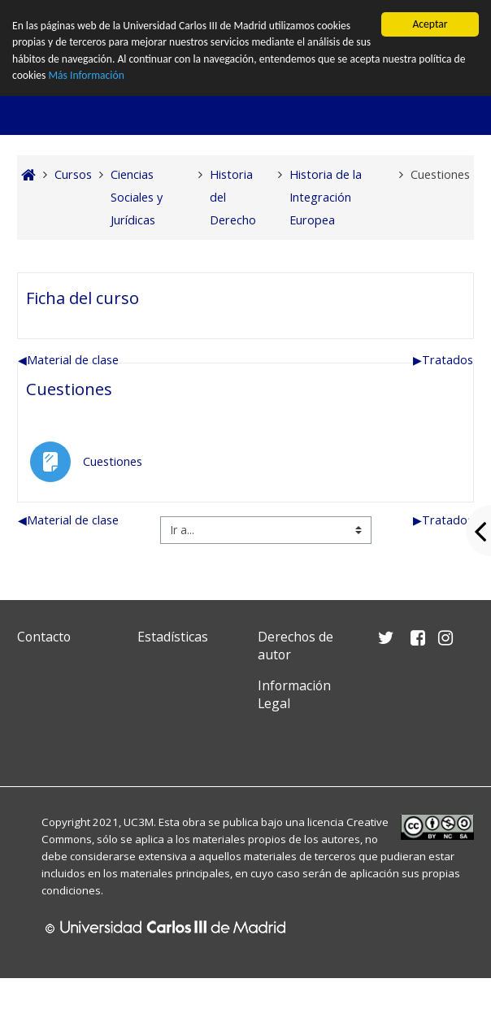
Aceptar (429, 24)
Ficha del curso (82, 297)
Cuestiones (69, 388)
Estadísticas (172, 637)
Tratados (443, 360)
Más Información (86, 75)
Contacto (44, 637)
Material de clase (68, 360)
